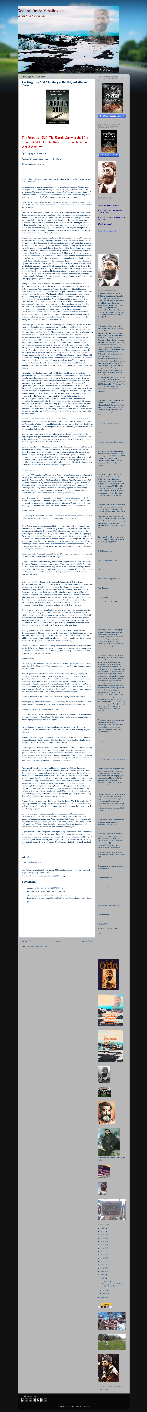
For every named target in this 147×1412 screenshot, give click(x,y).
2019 (102, 1238)
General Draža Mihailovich (41, 11)
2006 (102, 1297)
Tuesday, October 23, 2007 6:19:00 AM (50, 888)
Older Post (87, 941)
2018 (102, 1241)
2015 (102, 1251)
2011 (102, 1265)
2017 (102, 1245)
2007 (102, 1278)
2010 (102, 1268)
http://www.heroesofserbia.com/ (110, 423)
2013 (102, 1258)
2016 (102, 1248)
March (104, 1293)
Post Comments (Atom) (39, 946)
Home (58, 941)
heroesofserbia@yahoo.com (109, 579)
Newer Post (27, 941)
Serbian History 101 (105, 1390)
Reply (29, 901)
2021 (102, 1231)
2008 (102, 1275)
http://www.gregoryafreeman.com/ (36, 873)
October (105, 1281)
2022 (102, 1228)
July (104, 1290)
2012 (102, 1261)
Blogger (86, 1406)
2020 (102, 1235)
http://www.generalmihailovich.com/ (111, 442)
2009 (102, 1271)
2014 (102, 1255)
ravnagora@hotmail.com (31, 862)
